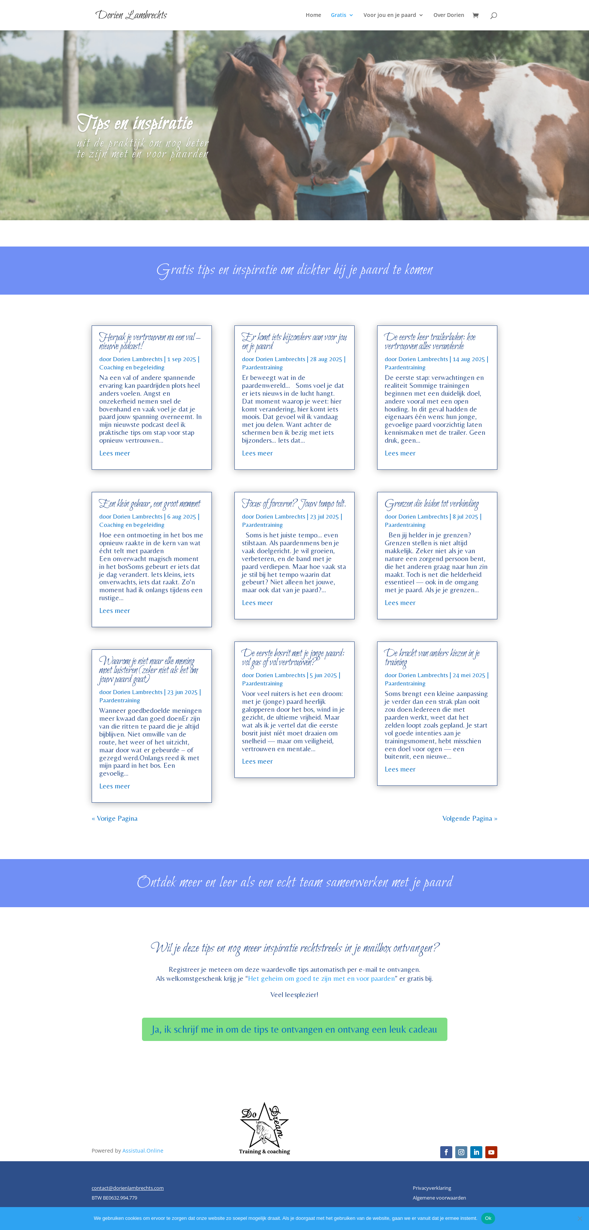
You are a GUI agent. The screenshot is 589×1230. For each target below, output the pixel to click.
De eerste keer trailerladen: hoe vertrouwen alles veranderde (430, 342)
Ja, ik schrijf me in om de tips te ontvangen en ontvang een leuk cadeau (294, 1029)
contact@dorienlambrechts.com (128, 1188)
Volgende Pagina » (470, 818)
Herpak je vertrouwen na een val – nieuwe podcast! (149, 342)
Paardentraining (119, 700)
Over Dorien (448, 15)
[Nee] (579, 1218)
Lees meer (114, 453)
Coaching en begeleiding (132, 367)
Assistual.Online (142, 1150)
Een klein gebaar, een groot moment (149, 504)
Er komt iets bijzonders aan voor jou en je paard (294, 342)
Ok (488, 1218)
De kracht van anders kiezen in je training (432, 658)
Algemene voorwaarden (439, 1197)
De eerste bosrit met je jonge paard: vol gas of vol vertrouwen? (293, 658)
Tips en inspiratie (134, 131)
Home (313, 15)
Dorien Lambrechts (138, 359)
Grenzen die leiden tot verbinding (432, 504)
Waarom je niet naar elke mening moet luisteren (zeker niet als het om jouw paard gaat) (148, 670)
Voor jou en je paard (390, 15)
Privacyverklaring (432, 1188)
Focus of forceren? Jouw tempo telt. (294, 504)
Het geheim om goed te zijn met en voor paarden (321, 978)
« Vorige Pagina (114, 818)
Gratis (338, 15)
